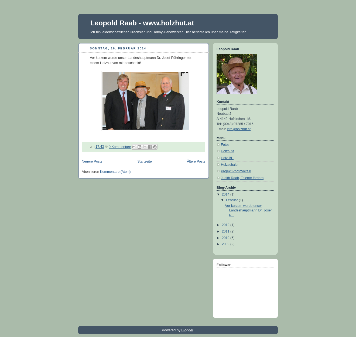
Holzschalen (230, 165)
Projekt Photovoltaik (236, 171)
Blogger (187, 330)
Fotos (225, 145)
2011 (226, 231)
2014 (226, 194)
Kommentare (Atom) (115, 172)
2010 (226, 238)
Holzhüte (227, 151)
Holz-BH (227, 158)
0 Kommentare (120, 147)
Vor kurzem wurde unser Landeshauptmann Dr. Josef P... (248, 210)
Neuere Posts (92, 161)
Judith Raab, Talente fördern (242, 178)
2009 (226, 244)
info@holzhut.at (239, 129)
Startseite (145, 161)
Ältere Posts (196, 161)
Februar (232, 200)
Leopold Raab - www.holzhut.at (142, 23)
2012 (226, 225)
